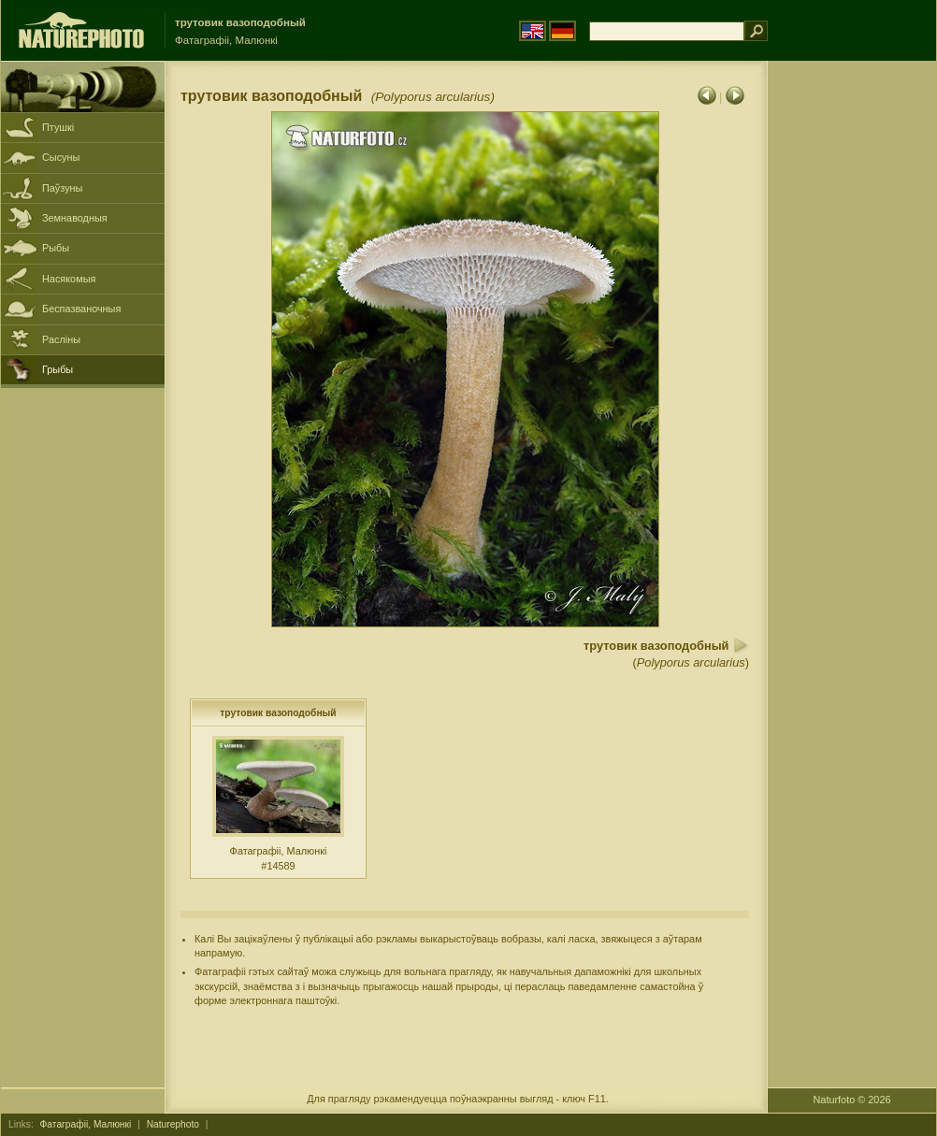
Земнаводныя (75, 217)
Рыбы (55, 247)
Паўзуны (62, 188)
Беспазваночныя (81, 308)
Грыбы (57, 369)
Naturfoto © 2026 (852, 1099)
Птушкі (58, 127)
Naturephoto (173, 1124)
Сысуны (60, 157)
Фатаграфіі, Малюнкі (86, 1124)
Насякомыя (68, 278)
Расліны (61, 339)
